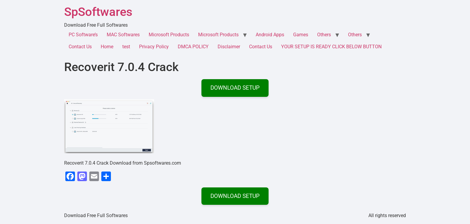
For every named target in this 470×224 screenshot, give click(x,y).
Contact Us (80, 46)
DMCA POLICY (193, 46)
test (126, 46)
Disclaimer (229, 46)
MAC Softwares (123, 34)
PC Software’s (83, 34)
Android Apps (270, 34)
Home (107, 46)
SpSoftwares (98, 12)
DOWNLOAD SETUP (235, 87)
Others (324, 34)
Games (300, 34)
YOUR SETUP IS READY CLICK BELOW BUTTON (331, 46)
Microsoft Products (169, 34)
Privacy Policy (154, 46)
